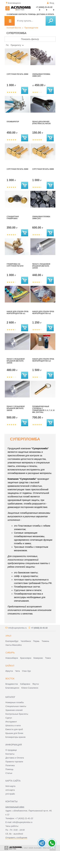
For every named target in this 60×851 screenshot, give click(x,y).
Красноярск (25, 658)
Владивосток (11, 684)
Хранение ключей (14, 710)
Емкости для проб (14, 729)
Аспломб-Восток (13, 28)
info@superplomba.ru (17, 628)
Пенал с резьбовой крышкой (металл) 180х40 (16, 408)
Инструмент (11, 721)
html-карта (10, 786)
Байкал (9, 665)
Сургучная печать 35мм (17, 169)
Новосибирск (11, 658)
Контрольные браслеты (16, 714)
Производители (31, 28)
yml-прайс (10, 794)
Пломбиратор (13, 122)
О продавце (11, 750)
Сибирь (10, 652)
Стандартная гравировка (13, 217)
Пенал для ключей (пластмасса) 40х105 (41, 122)
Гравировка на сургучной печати (15, 265)
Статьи (8, 773)
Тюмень (45, 641)
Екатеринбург (12, 641)
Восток (9, 678)
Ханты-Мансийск (13, 645)
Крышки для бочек (14, 733)
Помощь (32, 14)
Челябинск (26, 641)
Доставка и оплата (45, 14)
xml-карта (10, 790)
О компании (12, 14)
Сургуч (8, 718)
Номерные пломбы (14, 702)
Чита (17, 671)
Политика (10, 765)
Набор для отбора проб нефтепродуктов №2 (43, 312)
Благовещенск (12, 688)
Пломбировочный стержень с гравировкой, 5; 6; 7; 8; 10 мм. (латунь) (43, 409)
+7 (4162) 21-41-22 (44, 7)
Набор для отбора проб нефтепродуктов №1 (17, 312)
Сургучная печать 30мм (17, 74)
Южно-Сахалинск (29, 688)
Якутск (35, 684)
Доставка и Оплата (14, 758)
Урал (8, 635)
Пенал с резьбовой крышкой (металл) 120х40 (41, 266)
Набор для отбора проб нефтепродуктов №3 (43, 360)
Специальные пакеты (15, 706)
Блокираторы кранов (15, 737)
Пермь (36, 641)
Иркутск (9, 671)
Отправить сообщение (16, 837)
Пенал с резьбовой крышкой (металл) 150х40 (16, 361)
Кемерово (38, 658)
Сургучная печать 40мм (43, 169)
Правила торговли (14, 761)
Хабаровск (25, 684)
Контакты (22, 14)
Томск (48, 658)
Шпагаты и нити (13, 725)
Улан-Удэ (26, 671)
